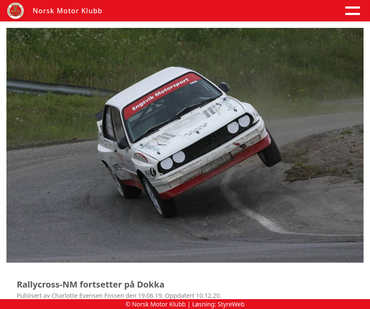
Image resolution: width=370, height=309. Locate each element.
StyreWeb (231, 304)
